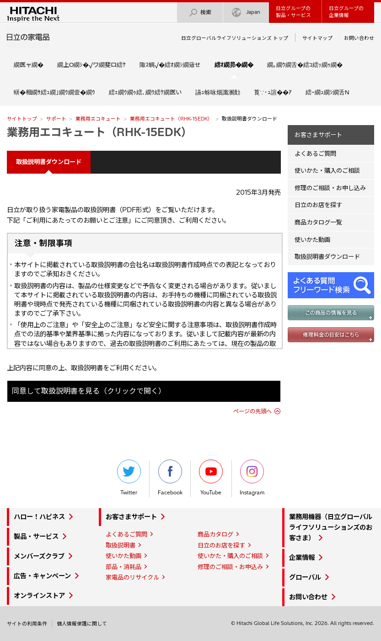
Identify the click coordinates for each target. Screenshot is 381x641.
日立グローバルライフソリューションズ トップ (234, 38)
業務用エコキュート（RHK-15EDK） (171, 118)
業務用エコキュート (98, 118)
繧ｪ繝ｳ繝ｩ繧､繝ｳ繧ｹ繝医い (145, 92)
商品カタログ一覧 (318, 222)
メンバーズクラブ (39, 556)
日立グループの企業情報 (346, 11)
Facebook (170, 478)
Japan (246, 12)
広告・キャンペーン (42, 576)
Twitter (129, 478)
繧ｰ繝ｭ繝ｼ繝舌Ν (327, 92)
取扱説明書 (120, 545)
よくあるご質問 (315, 153)
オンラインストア (39, 596)
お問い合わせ (359, 38)
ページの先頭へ (252, 411)
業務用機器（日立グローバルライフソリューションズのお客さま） (330, 527)
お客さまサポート (318, 134)
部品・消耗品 (123, 566)
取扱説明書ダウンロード (327, 256)
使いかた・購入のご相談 (327, 170)
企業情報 (302, 557)
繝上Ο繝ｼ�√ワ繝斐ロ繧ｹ (91, 64)
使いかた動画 (312, 239)
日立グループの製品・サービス (293, 11)
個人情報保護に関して (82, 623)
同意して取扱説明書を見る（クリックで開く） (89, 390)
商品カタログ (215, 534)
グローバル (305, 577)
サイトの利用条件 (27, 623)
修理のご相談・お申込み (230, 566)
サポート (56, 118)
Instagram (252, 478)
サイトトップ (22, 118)
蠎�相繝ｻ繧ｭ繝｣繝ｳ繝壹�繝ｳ (54, 92)
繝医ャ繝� (28, 64)
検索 (199, 12)
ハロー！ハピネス (39, 517)
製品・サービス (36, 536)
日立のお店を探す (318, 204)
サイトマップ (317, 38)
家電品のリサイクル (132, 577)
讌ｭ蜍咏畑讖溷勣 (217, 92)
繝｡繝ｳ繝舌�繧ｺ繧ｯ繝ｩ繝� (305, 64)
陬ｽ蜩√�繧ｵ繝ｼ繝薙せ (170, 64)
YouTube (211, 478)
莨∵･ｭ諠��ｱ (273, 92)
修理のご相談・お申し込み (330, 188)
